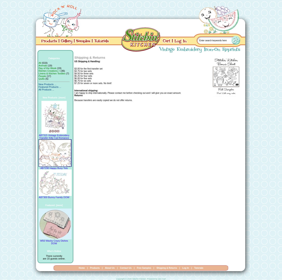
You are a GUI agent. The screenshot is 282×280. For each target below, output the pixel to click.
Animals (43, 65)
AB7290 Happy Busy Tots (55, 167)
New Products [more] (54, 97)
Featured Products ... (50, 87)
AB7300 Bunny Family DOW (55, 196)
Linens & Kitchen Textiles (52, 73)
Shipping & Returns (166, 268)
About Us (110, 268)
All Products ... (46, 89)
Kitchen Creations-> (49, 71)
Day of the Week (47, 68)
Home (82, 268)
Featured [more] (54, 205)
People (42, 76)
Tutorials (198, 268)
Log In (185, 268)
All (40, 63)
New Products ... (47, 84)
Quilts (42, 78)
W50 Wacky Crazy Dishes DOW (55, 241)
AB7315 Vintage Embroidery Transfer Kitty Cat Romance (54, 135)
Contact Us (126, 268)
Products (95, 268)
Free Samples (144, 268)
